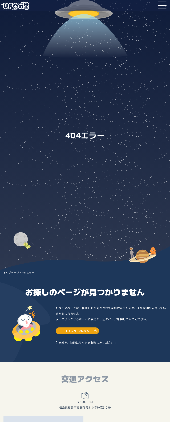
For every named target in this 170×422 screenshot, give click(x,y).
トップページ (11, 272)
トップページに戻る (77, 331)
